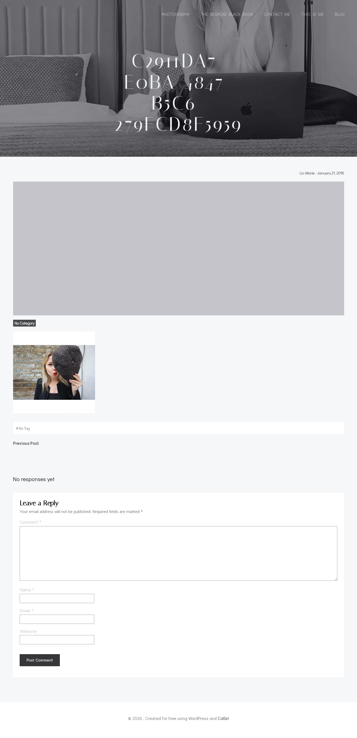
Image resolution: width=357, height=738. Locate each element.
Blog (340, 14)
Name (26, 594)
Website (27, 635)
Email (26, 615)
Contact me (277, 14)
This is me (312, 14)
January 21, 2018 (331, 175)
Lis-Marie (307, 175)
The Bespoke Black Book (226, 14)
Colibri (223, 722)
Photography (176, 14)
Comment (30, 526)
